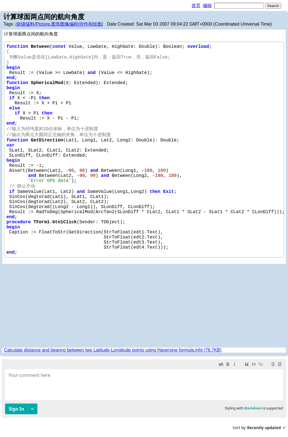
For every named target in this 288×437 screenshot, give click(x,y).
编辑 (207, 5)
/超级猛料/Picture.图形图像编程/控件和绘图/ (59, 24)
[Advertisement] (144, 306)
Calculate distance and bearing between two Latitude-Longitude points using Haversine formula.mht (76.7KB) (113, 350)
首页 (196, 5)
